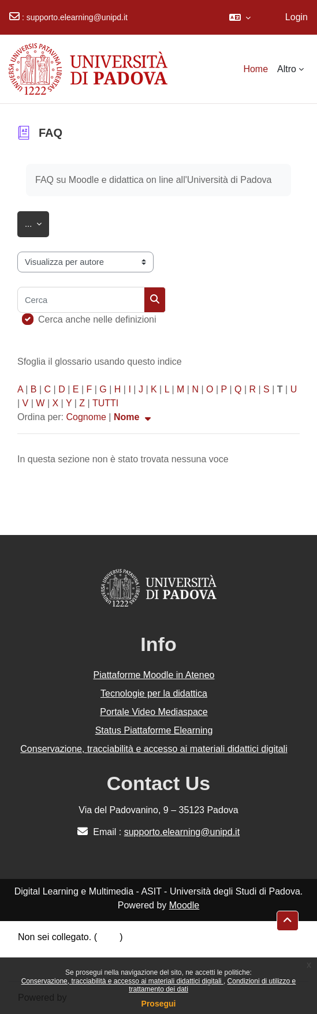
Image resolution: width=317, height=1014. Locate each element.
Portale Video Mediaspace (154, 712)
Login (296, 17)
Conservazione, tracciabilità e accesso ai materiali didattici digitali (122, 981)
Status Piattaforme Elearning (154, 730)
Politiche (35, 951)
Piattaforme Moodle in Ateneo (154, 675)
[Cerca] (80, 300)
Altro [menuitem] (286, 69)
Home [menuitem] (255, 69)
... (37, 222)
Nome (134, 417)
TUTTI (105, 403)
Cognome (86, 417)
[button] (240, 17)
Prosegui (158, 1003)
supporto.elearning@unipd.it (77, 17)
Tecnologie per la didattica (153, 693)
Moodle (184, 905)
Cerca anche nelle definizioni (97, 319)
